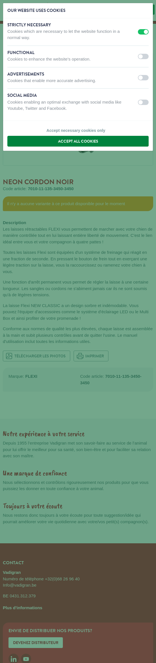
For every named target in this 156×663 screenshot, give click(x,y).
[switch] (143, 32)
